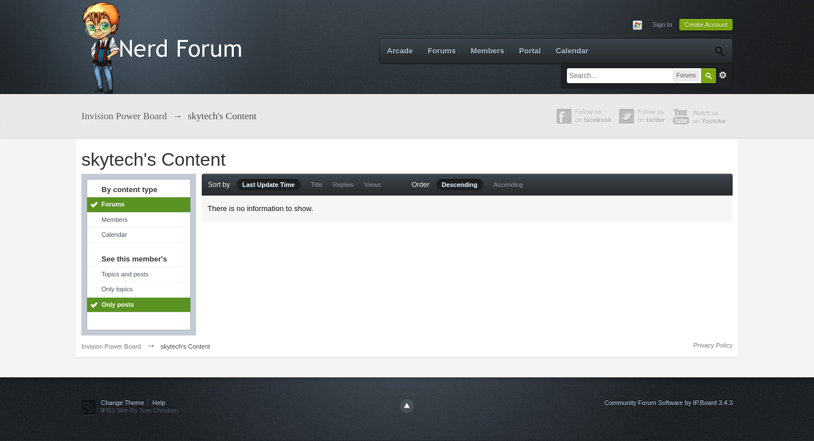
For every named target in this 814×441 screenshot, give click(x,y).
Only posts (117, 304)
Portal (530, 50)
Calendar (571, 50)
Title (316, 184)
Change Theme (122, 402)
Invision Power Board (111, 346)
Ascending (508, 184)
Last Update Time (268, 184)
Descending (460, 184)
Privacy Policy (713, 345)
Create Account (705, 24)
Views (372, 184)
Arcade (400, 50)
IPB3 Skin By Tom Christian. (140, 410)
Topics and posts (124, 274)
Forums (442, 50)
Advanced (722, 75)
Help (159, 402)
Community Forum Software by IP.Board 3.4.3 (668, 402)
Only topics (116, 289)
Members (487, 50)
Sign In (662, 24)
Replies (343, 184)
